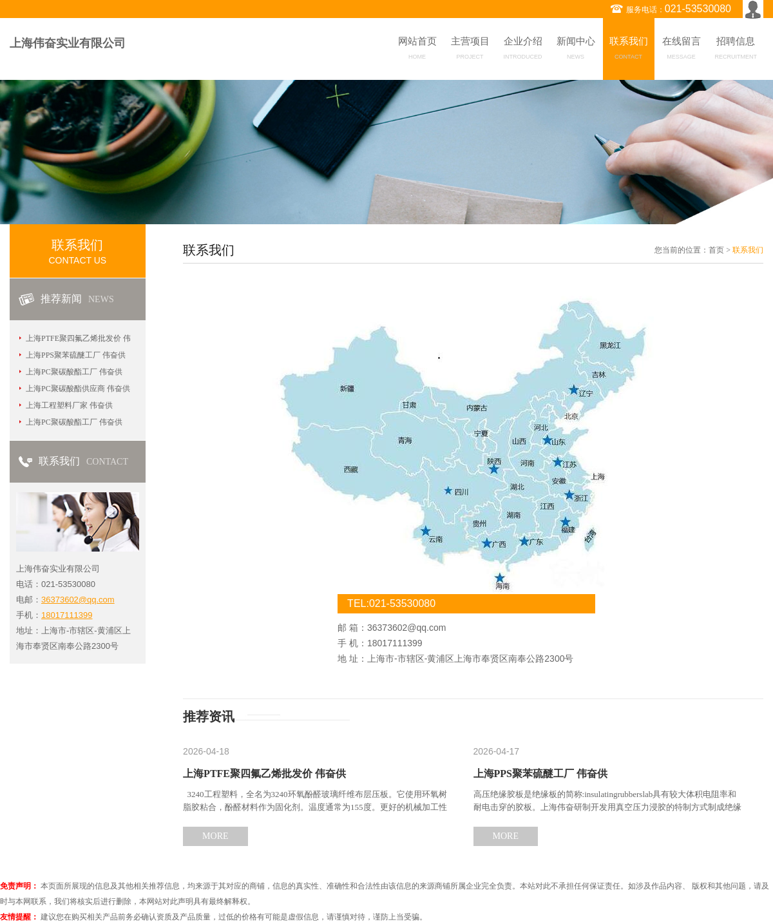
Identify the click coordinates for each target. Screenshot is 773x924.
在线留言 (681, 50)
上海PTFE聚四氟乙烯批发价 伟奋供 (264, 773)
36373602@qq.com (78, 599)
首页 (716, 250)
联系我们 (628, 50)
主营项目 (470, 50)
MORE (215, 836)
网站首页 (417, 50)
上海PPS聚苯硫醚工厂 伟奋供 (76, 355)
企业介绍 (523, 50)
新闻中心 (576, 50)
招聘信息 (736, 50)
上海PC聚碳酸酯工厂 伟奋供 (74, 371)
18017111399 (67, 615)
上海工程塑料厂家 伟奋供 (69, 405)
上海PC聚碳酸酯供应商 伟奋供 (78, 388)
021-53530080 (698, 8)
